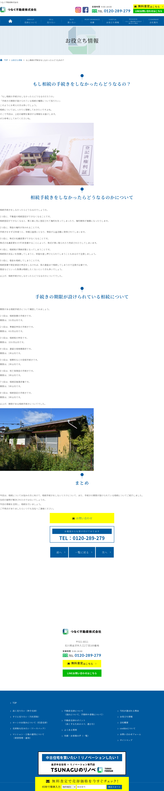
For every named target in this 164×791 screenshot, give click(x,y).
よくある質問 (70, 729)
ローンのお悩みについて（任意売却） (31, 722)
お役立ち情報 (112, 21)
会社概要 (124, 722)
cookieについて (127, 728)
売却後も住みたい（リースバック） (29, 728)
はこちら (149, 6)
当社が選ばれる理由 (129, 710)
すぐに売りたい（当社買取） (26, 716)
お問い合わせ (84, 518)
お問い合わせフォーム (130, 734)
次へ (104, 552)
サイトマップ (126, 740)
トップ (10, 21)
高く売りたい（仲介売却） (25, 710)
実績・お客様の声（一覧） (77, 735)
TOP (6, 60)
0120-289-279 (117, 11)
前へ (59, 552)
